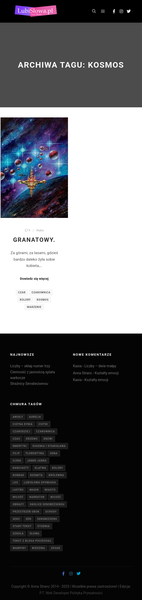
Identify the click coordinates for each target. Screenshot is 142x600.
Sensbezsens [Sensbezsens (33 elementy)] (47, 519)
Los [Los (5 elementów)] (15, 482)
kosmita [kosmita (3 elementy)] (36, 475)
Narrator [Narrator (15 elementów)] (37, 497)
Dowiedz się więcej (34, 279)
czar (22, 292)
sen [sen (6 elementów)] (28, 519)
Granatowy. (34, 239)
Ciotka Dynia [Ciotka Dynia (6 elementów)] (22, 424)
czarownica (40, 292)
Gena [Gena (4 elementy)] (53, 453)
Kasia (77, 366)
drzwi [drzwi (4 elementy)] (48, 438)
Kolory (25, 299)
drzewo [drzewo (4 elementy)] (32, 438)
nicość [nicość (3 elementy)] (55, 497)
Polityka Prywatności (86, 593)
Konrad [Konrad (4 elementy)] (18, 475)
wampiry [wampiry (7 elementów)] (19, 548)
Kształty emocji (107, 373)
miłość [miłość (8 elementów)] (18, 497)
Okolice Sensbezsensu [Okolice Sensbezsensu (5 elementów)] (47, 504)
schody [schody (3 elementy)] (51, 511)
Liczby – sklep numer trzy (30, 366)
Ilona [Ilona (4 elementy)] (17, 460)
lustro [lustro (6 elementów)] (18, 489)
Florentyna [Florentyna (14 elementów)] (35, 453)
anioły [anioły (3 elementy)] (18, 417)
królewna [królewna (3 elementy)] (56, 475)
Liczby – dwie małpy (100, 366)
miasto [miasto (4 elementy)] (50, 489)
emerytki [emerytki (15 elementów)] (20, 446)
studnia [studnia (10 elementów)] (44, 526)
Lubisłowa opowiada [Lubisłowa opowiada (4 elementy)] (40, 482)
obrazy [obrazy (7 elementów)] (18, 504)
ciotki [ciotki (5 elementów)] (43, 424)
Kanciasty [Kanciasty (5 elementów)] (21, 468)
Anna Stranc (82, 373)
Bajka (40, 230)
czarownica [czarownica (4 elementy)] (45, 431)
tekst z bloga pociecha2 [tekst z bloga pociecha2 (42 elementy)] (32, 540)
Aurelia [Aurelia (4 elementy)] (35, 417)
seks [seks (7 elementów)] (16, 519)
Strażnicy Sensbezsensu (29, 384)
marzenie (34, 307)
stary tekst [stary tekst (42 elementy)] (22, 526)
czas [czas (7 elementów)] (16, 438)
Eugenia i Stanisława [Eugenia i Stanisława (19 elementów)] (49, 446)
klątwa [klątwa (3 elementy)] (40, 468)
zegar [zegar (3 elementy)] (55, 548)
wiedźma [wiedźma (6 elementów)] (38, 548)
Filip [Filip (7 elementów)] (16, 453)
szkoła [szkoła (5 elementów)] (18, 533)
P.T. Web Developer (54, 593)
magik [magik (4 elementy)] (34, 489)
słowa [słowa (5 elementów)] (35, 533)
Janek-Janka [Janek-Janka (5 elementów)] (37, 460)
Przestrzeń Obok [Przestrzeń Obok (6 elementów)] (26, 511)
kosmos (43, 299)
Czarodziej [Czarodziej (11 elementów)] (21, 431)
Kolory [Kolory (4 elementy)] (57, 468)
